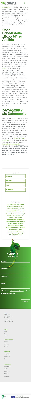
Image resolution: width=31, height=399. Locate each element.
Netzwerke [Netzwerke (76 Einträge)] (20, 223)
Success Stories (7, 356)
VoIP (7, 185)
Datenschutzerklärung (17, 291)
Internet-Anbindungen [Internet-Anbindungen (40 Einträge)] (11, 210)
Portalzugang (6, 376)
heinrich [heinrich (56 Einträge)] (15, 206)
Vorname (4, 269)
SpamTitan (6, 371)
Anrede (4, 261)
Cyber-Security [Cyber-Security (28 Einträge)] (20, 204)
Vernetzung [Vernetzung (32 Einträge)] (10, 233)
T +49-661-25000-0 (8, 320)
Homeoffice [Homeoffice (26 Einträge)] (21, 206)
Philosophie (6, 353)
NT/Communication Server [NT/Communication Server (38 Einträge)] (13, 227)
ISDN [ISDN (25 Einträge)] (19, 210)
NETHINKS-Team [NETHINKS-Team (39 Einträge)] (20, 221)
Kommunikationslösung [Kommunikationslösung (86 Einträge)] (13, 219)
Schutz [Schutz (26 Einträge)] (11, 229)
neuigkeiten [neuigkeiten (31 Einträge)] (11, 225)
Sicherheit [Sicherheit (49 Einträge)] (15, 229)
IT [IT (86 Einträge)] (13, 212)
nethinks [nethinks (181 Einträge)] (13, 221)
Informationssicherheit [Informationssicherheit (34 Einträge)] (13, 208)
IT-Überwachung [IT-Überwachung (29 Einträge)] (17, 215)
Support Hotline (7, 366)
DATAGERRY (6, 7)
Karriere (5, 358)
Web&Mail (9, 189)
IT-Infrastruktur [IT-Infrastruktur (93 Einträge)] (18, 212)
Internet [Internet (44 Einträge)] (22, 208)
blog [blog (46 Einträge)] (8, 204)
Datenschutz (6, 341)
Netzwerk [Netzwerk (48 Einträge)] (14, 223)
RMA (5, 369)
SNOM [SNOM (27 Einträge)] (20, 229)
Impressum (6, 344)
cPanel (5, 375)
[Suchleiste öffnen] (25, 3)
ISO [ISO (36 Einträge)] (21, 210)
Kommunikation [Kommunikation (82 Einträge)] (18, 217)
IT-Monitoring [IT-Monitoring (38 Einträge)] (14, 214)
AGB (5, 343)
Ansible (4, 68)
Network (9, 180)
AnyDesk (5, 368)
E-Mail (3, 283)
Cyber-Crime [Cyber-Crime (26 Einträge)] (13, 204)
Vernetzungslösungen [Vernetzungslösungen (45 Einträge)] (18, 233)
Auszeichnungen (7, 354)
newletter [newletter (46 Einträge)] (17, 225)
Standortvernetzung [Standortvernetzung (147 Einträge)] (13, 231)
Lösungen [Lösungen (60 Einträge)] (8, 221)
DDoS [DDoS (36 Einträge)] (8, 206)
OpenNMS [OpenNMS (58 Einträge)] (22, 227)
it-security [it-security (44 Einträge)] (21, 214)
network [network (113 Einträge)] (10, 223)
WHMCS (5, 373)
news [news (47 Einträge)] (21, 225)
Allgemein (9, 176)
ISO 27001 (6, 346)
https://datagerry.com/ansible (11, 144)
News (5, 359)
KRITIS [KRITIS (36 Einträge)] (22, 219)
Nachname (5, 276)
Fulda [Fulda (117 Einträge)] (11, 206)
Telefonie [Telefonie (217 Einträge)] (20, 231)
